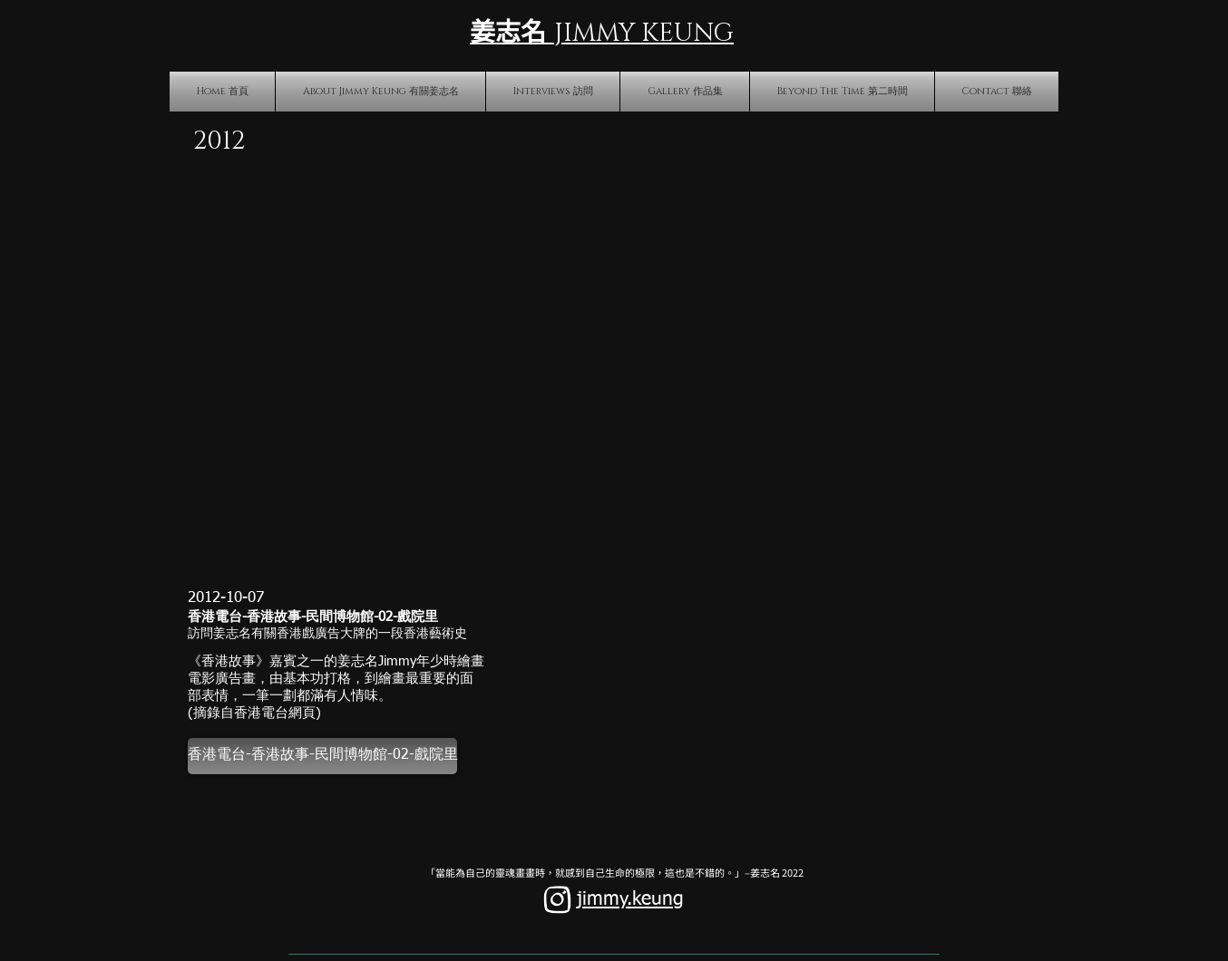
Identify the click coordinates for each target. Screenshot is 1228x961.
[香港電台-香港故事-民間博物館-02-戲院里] (322, 756)
